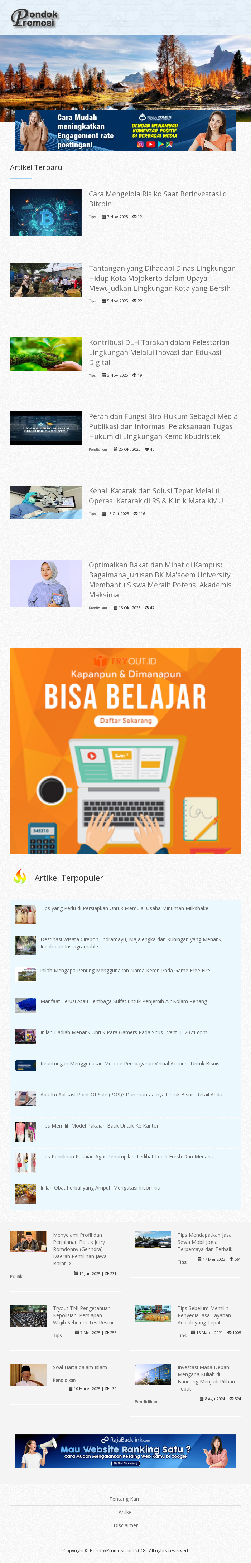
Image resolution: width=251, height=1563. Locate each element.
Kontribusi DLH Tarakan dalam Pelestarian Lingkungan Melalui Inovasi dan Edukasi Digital (159, 352)
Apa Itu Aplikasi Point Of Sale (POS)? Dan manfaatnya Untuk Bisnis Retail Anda (131, 1094)
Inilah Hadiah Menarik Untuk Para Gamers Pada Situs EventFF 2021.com (123, 1032)
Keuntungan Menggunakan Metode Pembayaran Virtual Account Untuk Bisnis (129, 1063)
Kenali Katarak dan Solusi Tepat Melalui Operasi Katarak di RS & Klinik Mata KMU (156, 495)
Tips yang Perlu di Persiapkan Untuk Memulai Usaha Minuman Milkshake (124, 908)
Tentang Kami (125, 1498)
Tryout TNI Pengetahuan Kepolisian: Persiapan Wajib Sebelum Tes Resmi (83, 1315)
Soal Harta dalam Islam (80, 1367)
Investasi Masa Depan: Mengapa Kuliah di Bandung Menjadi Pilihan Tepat (206, 1378)
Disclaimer (126, 1525)
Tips (92, 217)
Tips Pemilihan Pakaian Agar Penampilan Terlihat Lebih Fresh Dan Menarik (126, 1156)
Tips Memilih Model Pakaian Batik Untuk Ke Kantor (99, 1125)
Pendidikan (98, 449)
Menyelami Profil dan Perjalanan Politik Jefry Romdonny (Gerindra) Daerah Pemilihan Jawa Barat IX (80, 1249)
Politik (16, 1276)
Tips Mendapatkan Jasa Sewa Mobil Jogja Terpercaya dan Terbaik (205, 1241)
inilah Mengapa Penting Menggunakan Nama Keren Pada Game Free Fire (125, 970)
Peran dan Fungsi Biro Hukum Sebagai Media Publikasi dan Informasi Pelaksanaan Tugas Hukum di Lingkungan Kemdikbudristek (163, 426)
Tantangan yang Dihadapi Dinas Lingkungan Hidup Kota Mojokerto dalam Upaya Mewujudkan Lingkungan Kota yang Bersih (162, 278)
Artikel (126, 1512)
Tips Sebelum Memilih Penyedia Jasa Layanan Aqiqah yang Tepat (204, 1315)
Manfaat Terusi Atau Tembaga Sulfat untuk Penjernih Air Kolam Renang (123, 1001)
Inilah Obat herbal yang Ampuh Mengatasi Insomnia (100, 1187)
